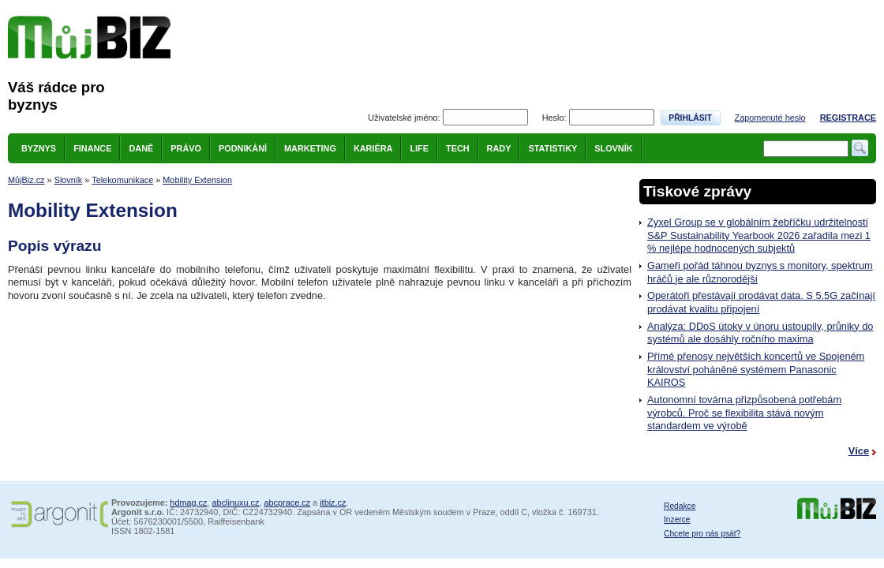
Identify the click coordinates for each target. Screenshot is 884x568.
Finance (92, 148)
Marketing (310, 148)
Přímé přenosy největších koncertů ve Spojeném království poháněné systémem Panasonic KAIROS (755, 369)
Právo (185, 148)
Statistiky (552, 148)
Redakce (679, 506)
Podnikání (243, 148)
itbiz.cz (333, 502)
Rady (499, 148)
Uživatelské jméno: (404, 117)
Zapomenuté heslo (770, 117)
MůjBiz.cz (26, 180)
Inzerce (677, 519)
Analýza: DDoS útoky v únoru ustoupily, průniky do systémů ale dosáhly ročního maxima (760, 333)
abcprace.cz (287, 502)
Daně (141, 148)
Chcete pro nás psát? (702, 533)
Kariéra (373, 148)
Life (419, 148)
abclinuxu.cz (236, 502)
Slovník (613, 148)
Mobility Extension (197, 180)
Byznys (38, 148)
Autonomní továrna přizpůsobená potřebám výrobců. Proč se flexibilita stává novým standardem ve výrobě (744, 413)
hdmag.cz (188, 502)
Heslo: (554, 117)
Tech (458, 148)
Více (858, 451)
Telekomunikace (122, 180)
